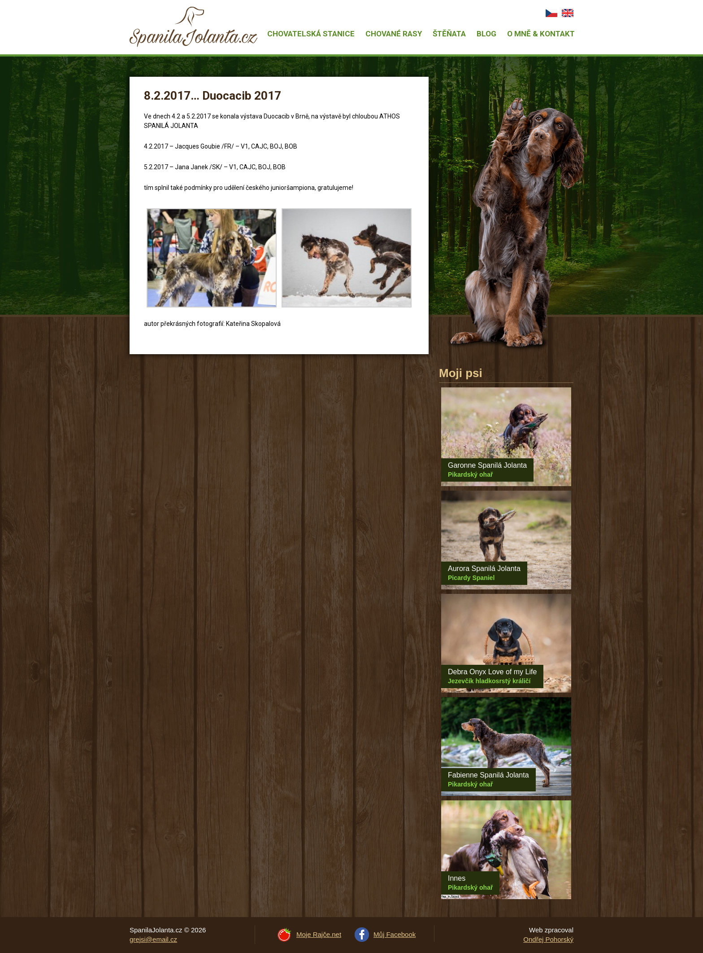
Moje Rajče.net (318, 934)
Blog (486, 33)
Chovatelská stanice (311, 33)
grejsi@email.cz (153, 939)
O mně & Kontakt (541, 33)
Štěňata (449, 33)
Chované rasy (393, 33)
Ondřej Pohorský (548, 939)
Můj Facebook (394, 934)
